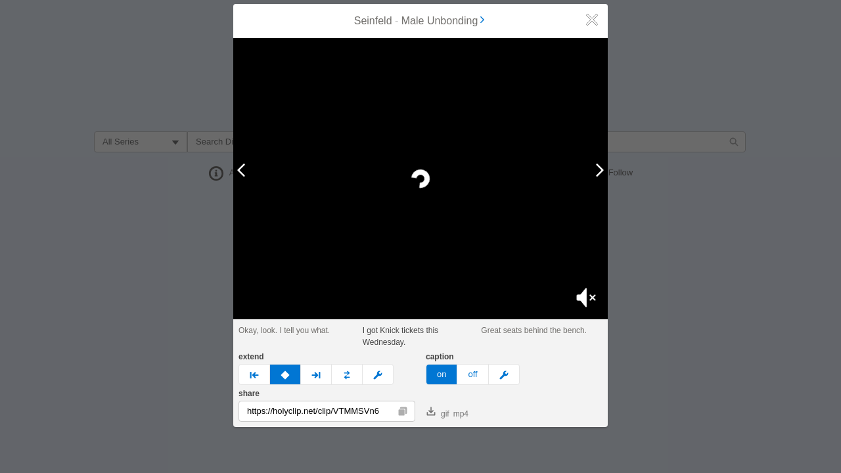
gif (437, 412)
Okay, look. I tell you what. (284, 330)
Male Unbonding (444, 20)
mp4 (460, 413)
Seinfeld (373, 20)
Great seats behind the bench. (534, 330)
